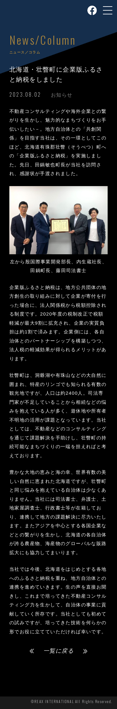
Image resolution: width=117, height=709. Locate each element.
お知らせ (62, 95)
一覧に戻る (58, 651)
